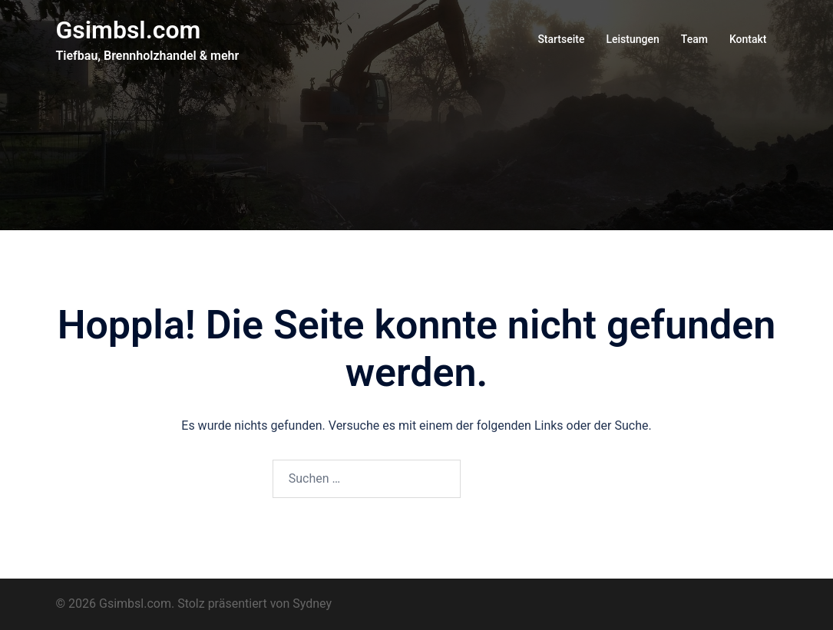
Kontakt (748, 39)
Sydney (312, 603)
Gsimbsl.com (128, 30)
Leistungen (632, 39)
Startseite (560, 39)
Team (694, 39)
